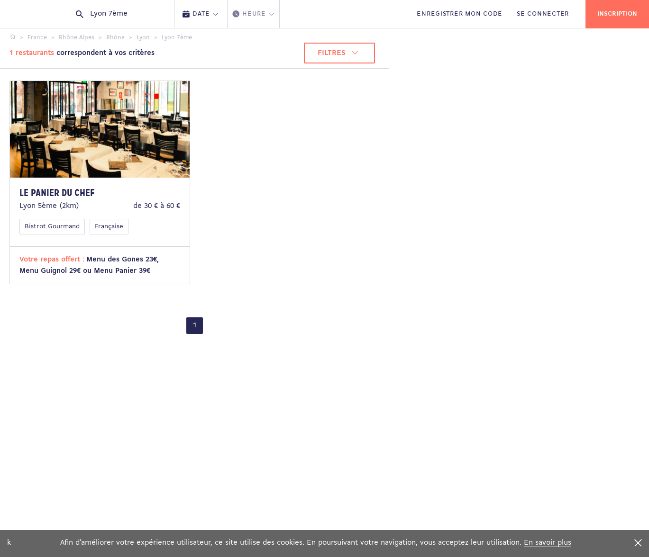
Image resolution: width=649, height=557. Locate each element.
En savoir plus (547, 543)
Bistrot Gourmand (52, 226)
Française (109, 226)
